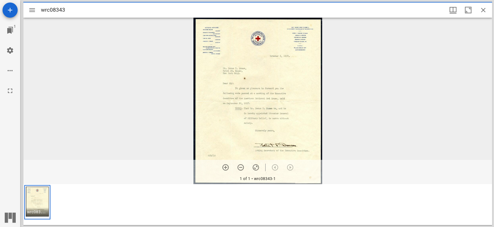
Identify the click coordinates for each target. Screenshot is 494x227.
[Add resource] (10, 10)
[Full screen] (10, 90)
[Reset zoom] (255, 167)
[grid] (257, 204)
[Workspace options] (10, 70)
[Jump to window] (10, 30)
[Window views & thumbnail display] (453, 10)
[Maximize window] (468, 10)
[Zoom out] (240, 167)
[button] (37, 202)
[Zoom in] (225, 167)
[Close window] (483, 10)
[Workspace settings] (10, 50)
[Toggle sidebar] (32, 10)
